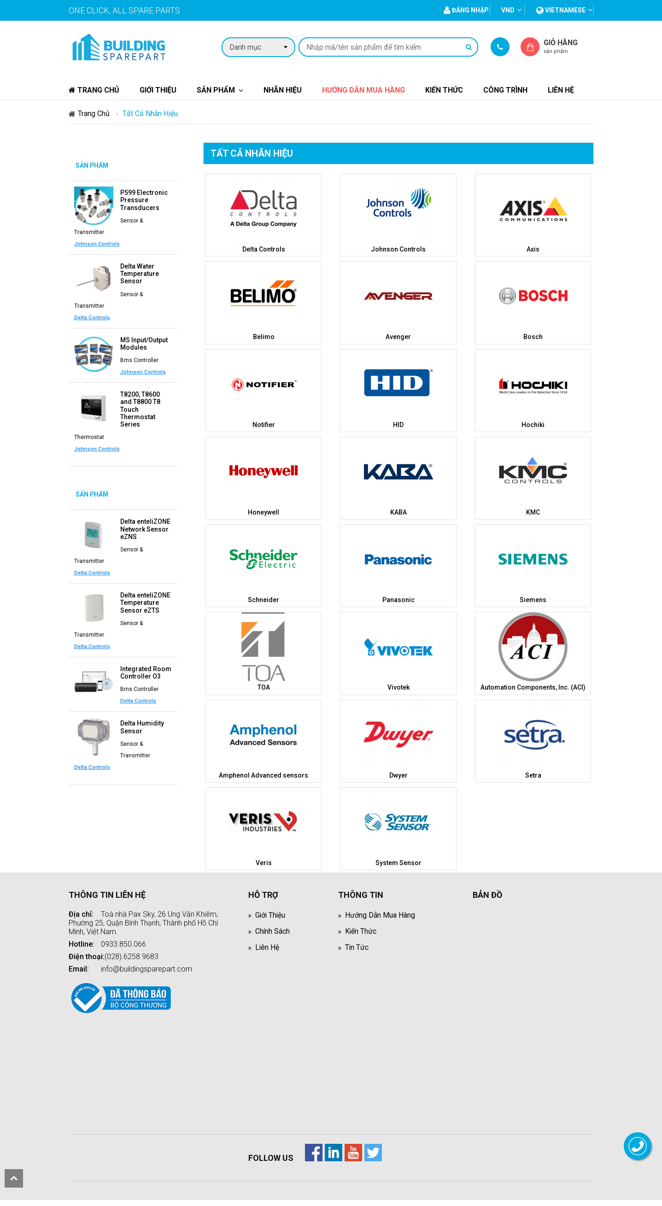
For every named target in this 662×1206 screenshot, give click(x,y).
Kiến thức (444, 90)
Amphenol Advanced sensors (263, 774)
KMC (533, 511)
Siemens (533, 599)
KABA (398, 511)
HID (398, 424)
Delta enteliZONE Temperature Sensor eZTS (145, 601)
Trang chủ (94, 90)
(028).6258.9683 (131, 955)
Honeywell (263, 511)
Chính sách (272, 930)
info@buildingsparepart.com (146, 968)
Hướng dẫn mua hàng (363, 90)
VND (508, 10)
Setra (533, 774)
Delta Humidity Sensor (142, 724)
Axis (533, 249)
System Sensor (398, 862)
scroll (14, 1178)
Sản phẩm (216, 90)
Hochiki (533, 424)
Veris (264, 862)
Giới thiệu (158, 90)
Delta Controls (92, 316)
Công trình (505, 90)
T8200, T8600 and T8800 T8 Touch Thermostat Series (140, 408)
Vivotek (398, 687)
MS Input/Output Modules (144, 342)
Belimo (264, 336)
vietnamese (561, 10)
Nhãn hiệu (283, 90)
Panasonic (398, 599)
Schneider (263, 599)
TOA (264, 687)
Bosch (533, 336)
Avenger (398, 336)
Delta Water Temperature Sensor (139, 273)
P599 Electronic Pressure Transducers (144, 200)
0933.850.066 (123, 943)
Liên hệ (561, 90)
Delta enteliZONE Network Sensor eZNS (145, 527)
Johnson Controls (97, 243)
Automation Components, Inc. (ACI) (533, 687)
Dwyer (398, 774)
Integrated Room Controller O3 (145, 670)
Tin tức (357, 946)
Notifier (263, 424)
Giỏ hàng (568, 46)
